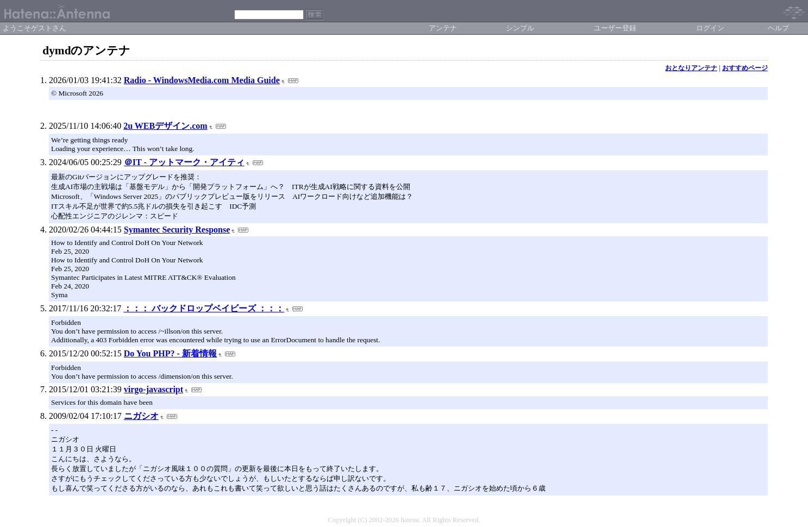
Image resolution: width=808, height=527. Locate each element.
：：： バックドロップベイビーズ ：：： (203, 308)
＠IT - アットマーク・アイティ (184, 162)
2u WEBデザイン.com (165, 125)
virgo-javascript (153, 389)
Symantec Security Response (177, 229)
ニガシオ (141, 416)
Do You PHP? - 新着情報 (170, 353)
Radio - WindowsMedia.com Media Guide (202, 80)
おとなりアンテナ (691, 68)
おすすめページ (745, 68)
